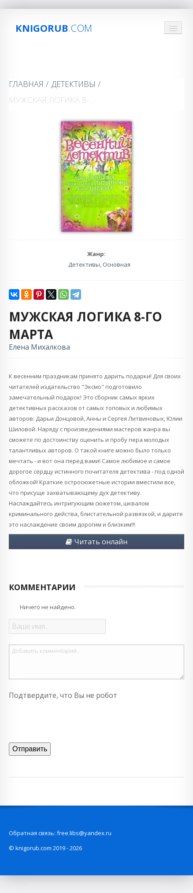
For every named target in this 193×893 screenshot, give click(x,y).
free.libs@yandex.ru (84, 833)
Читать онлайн (96, 541)
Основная (116, 264)
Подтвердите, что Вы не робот (63, 695)
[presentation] (76, 720)
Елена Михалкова (39, 347)
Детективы (74, 84)
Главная (26, 84)
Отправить (29, 749)
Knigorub (53, 27)
